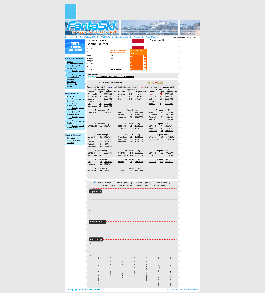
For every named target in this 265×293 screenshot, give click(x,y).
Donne (81, 66)
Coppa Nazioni (73, 77)
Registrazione (73, 138)
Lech (120, 112)
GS (131, 128)
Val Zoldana (92, 155)
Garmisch (122, 117)
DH (100, 96)
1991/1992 (108, 94)
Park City (152, 162)
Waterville (91, 144)
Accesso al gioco (74, 140)
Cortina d (152, 96)
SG (161, 101)
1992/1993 (169, 94)
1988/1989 (170, 139)
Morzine (152, 104)
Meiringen (122, 142)
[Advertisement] (138, 11)
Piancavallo (92, 164)
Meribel (152, 128)
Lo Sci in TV (72, 84)
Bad (120, 96)
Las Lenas (153, 131)
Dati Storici (71, 82)
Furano (151, 101)
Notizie (70, 62)
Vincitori (70, 143)
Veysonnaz (92, 146)
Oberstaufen (123, 155)
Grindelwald (92, 94)
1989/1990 (139, 128)
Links (69, 86)
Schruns (91, 99)
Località (70, 79)
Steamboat (122, 137)
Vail (89, 104)
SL (100, 101)
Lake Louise (92, 106)
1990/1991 (108, 104)
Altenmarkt (92, 112)
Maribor (152, 112)
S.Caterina (153, 115)
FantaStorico (72, 128)
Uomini (75, 66)
